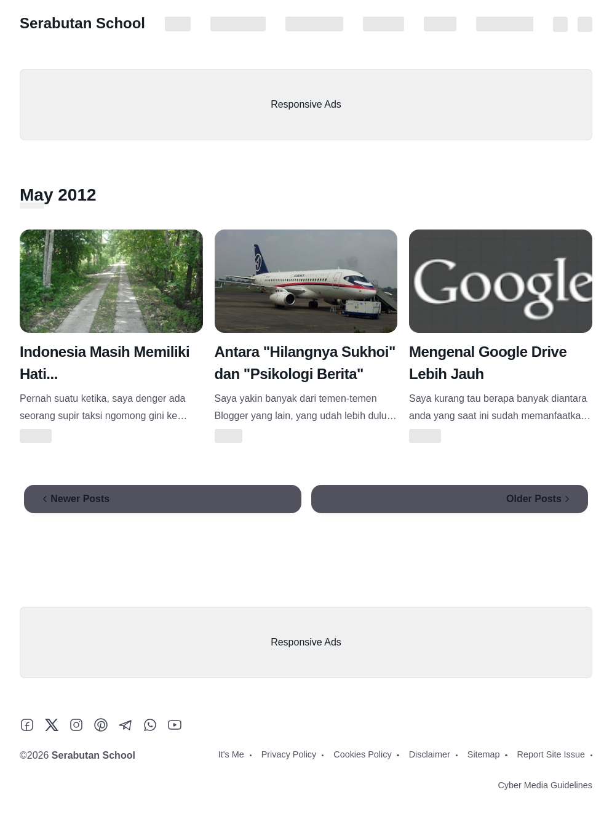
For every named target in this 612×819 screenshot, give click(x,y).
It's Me (178, 24)
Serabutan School (82, 23)
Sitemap (440, 24)
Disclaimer (383, 24)
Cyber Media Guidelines (545, 785)
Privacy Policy (238, 24)
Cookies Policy (314, 24)
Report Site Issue (510, 24)
